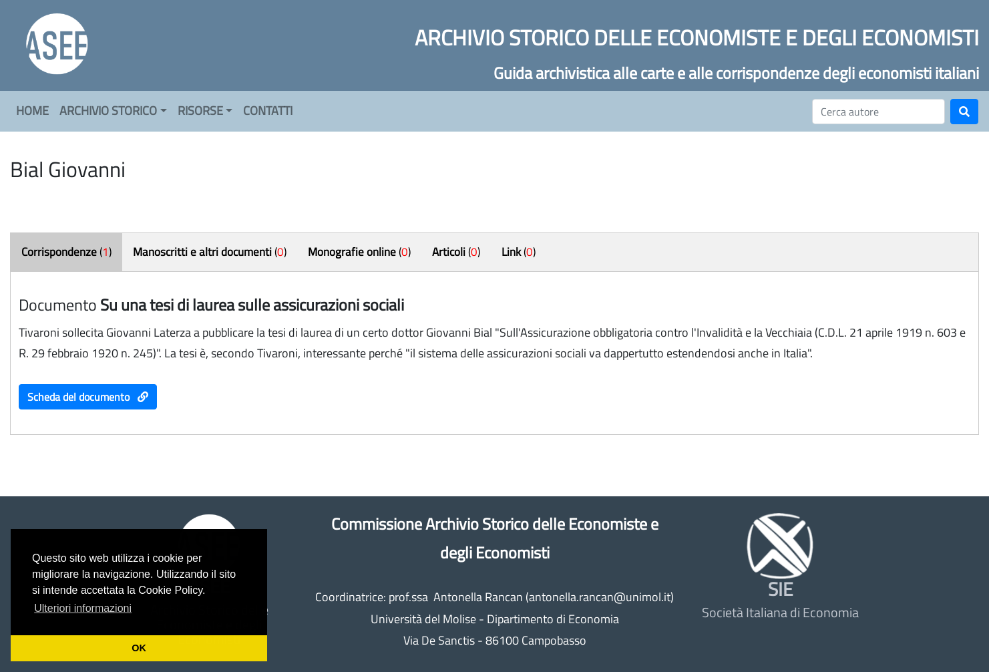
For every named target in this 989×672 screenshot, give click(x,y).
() (66, 252)
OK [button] (139, 648)
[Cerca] (878, 111)
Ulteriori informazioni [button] (83, 608)
